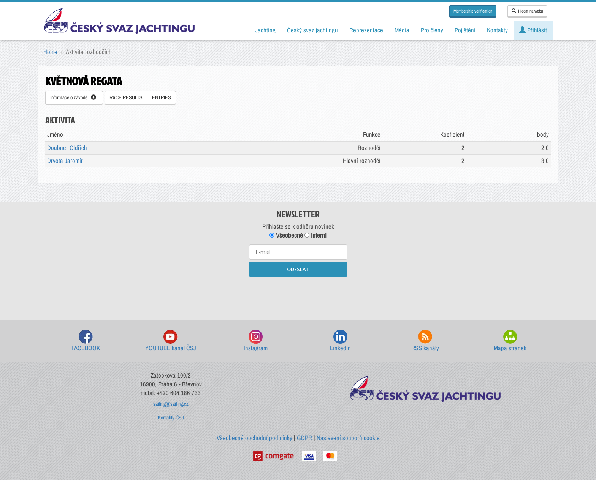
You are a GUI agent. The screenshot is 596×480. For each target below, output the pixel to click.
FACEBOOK (85, 341)
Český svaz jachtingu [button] (312, 30)
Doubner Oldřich (67, 148)
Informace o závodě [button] (73, 97)
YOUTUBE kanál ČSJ (170, 341)
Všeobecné (286, 235)
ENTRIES (161, 97)
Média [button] (402, 30)
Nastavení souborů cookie (348, 438)
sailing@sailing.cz (171, 403)
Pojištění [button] (465, 30)
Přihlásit (533, 30)
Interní (315, 235)
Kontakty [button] (497, 30)
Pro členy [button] (432, 30)
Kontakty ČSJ (171, 417)
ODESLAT (298, 269)
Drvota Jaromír (65, 160)
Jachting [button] (265, 30)
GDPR (304, 438)
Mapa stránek (510, 341)
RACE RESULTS (126, 97)
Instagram (256, 341)
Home (50, 52)
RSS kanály (425, 341)
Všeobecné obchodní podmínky (254, 438)
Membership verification (472, 11)
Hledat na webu (527, 11)
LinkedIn (340, 341)
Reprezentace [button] (366, 30)
